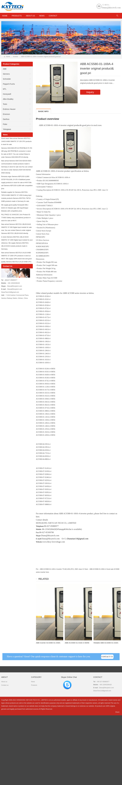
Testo (5, 104)
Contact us (4, 685)
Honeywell (7, 94)
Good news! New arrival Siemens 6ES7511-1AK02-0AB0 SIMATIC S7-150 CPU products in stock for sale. (16, 141)
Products (17, 16)
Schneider (7, 79)
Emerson (6, 114)
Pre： (38, 569)
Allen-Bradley (8, 99)
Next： (87, 569)
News (41, 16)
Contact (53, 16)
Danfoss (6, 119)
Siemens (6, 74)
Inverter (15, 56)
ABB (4, 69)
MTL (4, 89)
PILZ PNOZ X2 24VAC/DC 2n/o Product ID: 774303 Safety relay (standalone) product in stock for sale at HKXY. (16, 218)
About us (30, 16)
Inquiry (90, 92)
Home (8, 56)
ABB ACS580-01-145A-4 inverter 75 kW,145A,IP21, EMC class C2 (62, 569)
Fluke (5, 124)
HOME (4, 16)
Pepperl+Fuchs (9, 84)
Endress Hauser (9, 109)
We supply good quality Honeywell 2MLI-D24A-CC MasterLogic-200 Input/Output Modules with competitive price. (15, 208)
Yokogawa (7, 129)
